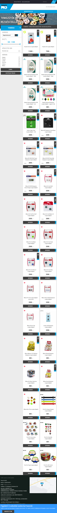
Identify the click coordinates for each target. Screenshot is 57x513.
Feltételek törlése (10, 73)
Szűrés (10, 69)
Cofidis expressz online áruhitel (7, 477)
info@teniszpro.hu (7, 484)
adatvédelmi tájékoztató (6, 496)
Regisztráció (17, 2)
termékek (26, 26)
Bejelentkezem (26, 2)
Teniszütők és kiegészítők (35, 26)
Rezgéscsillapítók (46, 26)
